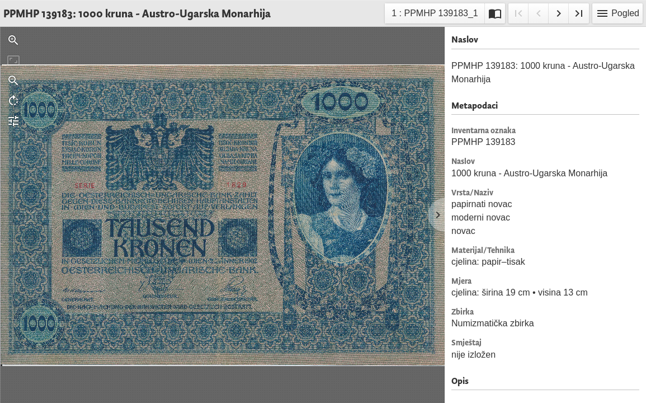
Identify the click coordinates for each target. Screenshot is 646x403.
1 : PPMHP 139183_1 (434, 15)
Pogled (617, 13)
